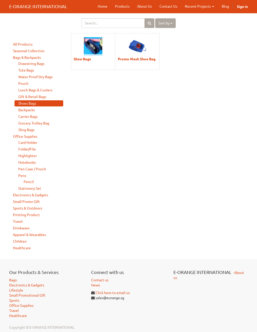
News (95, 285)
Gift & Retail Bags (32, 97)
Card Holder (27, 143)
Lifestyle (16, 290)
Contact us (99, 280)
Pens (22, 176)
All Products (23, 44)
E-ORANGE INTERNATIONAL (38, 6)
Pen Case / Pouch (32, 169)
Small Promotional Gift (27, 295)
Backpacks (26, 110)
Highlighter (27, 156)
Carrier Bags (28, 117)
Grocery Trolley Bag (33, 123)
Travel (18, 221)
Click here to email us (112, 293)
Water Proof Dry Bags (35, 77)
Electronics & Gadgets (30, 195)
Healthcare (22, 248)
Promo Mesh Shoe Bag (136, 59)
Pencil (29, 182)
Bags (13, 280)
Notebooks (27, 162)
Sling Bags (26, 130)
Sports (14, 300)
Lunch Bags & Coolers (35, 90)
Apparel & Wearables (29, 235)
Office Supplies (25, 136)
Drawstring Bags (31, 64)
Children (20, 241)
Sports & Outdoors (27, 208)
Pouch (23, 83)
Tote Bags (26, 70)
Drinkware (21, 228)
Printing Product (26, 215)
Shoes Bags (27, 103)
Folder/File (27, 149)
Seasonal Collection (28, 51)
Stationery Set (29, 188)
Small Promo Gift (26, 202)
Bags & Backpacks (27, 58)
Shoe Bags (82, 59)
